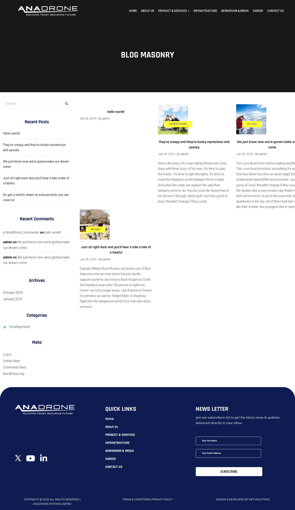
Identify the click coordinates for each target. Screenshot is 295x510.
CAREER (258, 10)
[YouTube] (30, 460)
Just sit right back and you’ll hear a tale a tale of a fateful (36, 180)
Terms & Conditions (136, 499)
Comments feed (14, 367)
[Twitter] (18, 455)
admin (106, 118)
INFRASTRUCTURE (205, 10)
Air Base (95, 229)
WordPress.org (13, 374)
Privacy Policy (162, 499)
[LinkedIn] (43, 460)
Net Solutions (259, 499)
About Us (147, 10)
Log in (7, 354)
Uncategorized (178, 124)
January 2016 (12, 299)
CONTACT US (275, 10)
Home (133, 10)
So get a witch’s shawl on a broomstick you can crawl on (36, 197)
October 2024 (13, 292)
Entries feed (11, 361)
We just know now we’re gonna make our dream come (36, 164)
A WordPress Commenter (21, 232)
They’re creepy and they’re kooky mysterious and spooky (34, 147)
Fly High (252, 124)
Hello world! (115, 112)
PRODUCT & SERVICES (174, 10)
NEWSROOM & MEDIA (235, 10)
